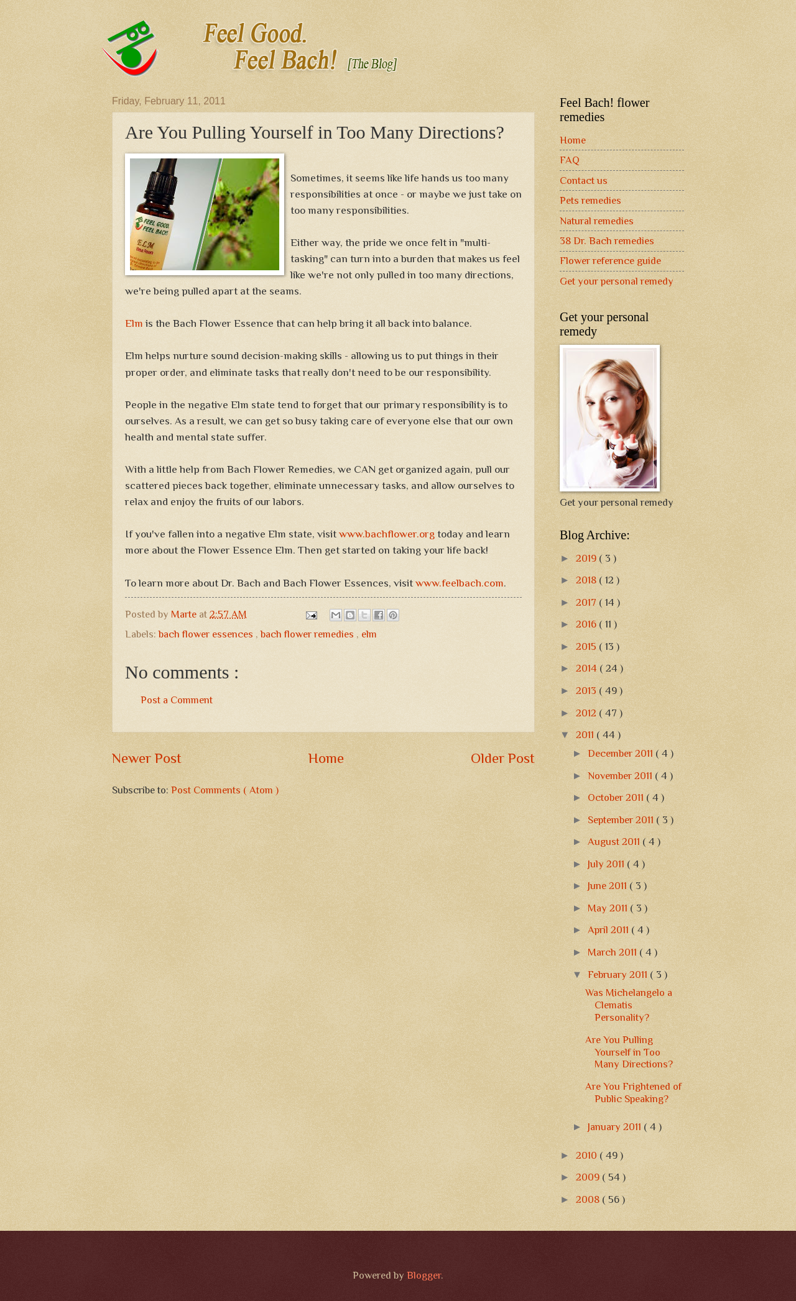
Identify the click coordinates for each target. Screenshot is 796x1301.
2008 (589, 1199)
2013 (587, 690)
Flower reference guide (610, 261)
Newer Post (147, 758)
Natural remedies (597, 221)
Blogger (424, 1275)
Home (326, 758)
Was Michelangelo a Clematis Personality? (628, 1005)
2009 (589, 1177)
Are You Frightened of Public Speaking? (633, 1092)
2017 (587, 602)
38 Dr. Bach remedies (607, 241)
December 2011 (621, 753)
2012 (587, 713)
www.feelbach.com (459, 583)
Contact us (584, 180)
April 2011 (609, 930)
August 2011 (615, 841)
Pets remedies (590, 200)
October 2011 (617, 797)
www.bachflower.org (387, 533)
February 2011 (619, 974)
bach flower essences (207, 634)
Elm (134, 323)
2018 (587, 580)
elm (369, 634)
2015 (587, 646)
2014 (587, 668)
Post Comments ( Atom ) (225, 790)
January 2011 (616, 1127)
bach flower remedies (308, 634)
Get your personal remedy (616, 281)
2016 (587, 624)
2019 (587, 558)
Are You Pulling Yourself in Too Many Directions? (629, 1052)
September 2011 (622, 820)
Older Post (503, 758)
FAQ (570, 160)
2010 (587, 1155)
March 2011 (613, 952)
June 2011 (608, 886)
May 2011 (609, 908)
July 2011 (607, 864)
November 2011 (621, 776)
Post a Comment (177, 700)
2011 (586, 735)
